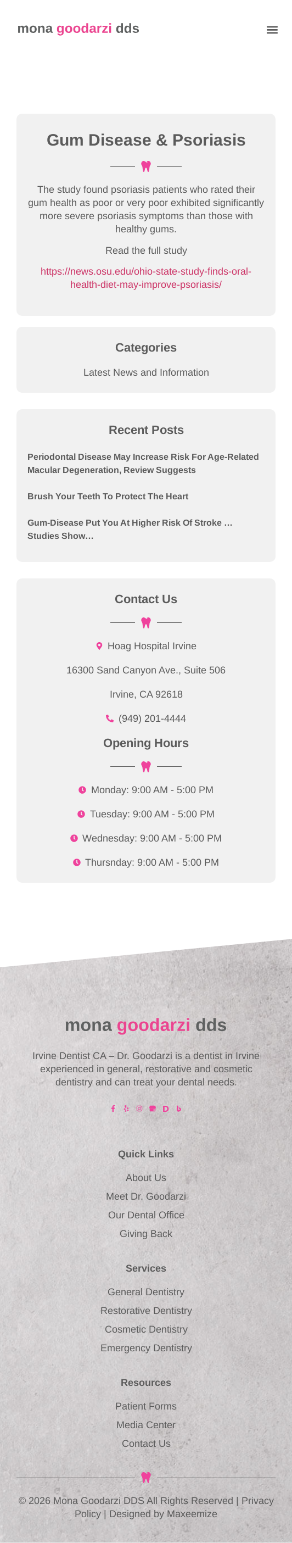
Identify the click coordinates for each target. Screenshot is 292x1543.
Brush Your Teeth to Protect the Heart (107, 496)
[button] (272, 29)
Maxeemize (192, 1513)
